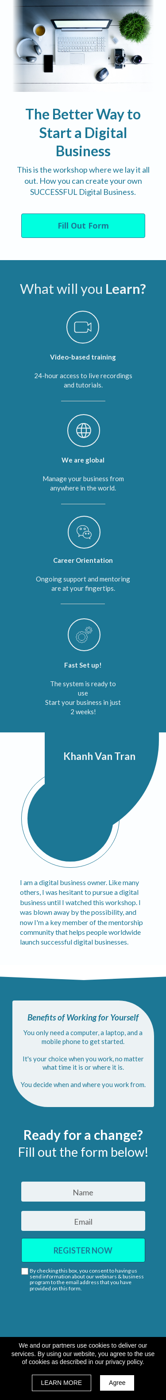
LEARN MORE (61, 1382)
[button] (83, 226)
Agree (117, 1382)
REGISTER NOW (83, 1250)
